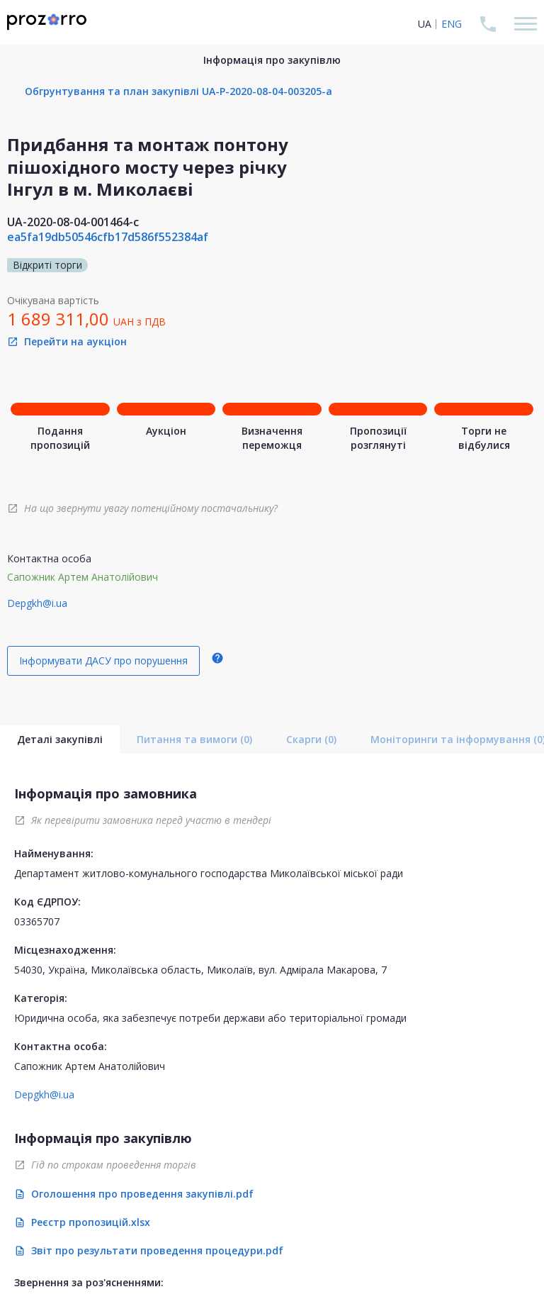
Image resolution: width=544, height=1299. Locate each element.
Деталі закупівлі (60, 739)
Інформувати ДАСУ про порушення (103, 660)
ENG (451, 23)
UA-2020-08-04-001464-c (73, 222)
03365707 (37, 921)
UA (424, 23)
